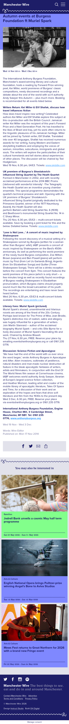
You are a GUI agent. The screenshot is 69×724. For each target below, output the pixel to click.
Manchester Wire (16, 5)
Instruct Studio (17, 708)
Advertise (32, 696)
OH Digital (34, 708)
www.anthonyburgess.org (25, 418)
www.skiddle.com (55, 165)
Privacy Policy (31, 698)
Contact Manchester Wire (15, 696)
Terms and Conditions (13, 698)
